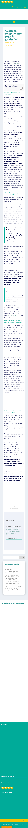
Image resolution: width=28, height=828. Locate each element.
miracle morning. (15, 473)
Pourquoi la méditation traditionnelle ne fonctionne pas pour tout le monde (12, 583)
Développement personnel (12, 44)
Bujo (16, 63)
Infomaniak (20, 826)
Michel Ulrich (11, 42)
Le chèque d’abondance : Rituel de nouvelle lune (12, 572)
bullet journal (12, 315)
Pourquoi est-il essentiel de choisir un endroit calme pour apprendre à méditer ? (13, 588)
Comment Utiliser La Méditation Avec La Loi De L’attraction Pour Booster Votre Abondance (12, 577)
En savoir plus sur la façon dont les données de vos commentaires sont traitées (14, 531)
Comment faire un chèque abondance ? (13, 568)
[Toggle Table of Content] (20, 88)
